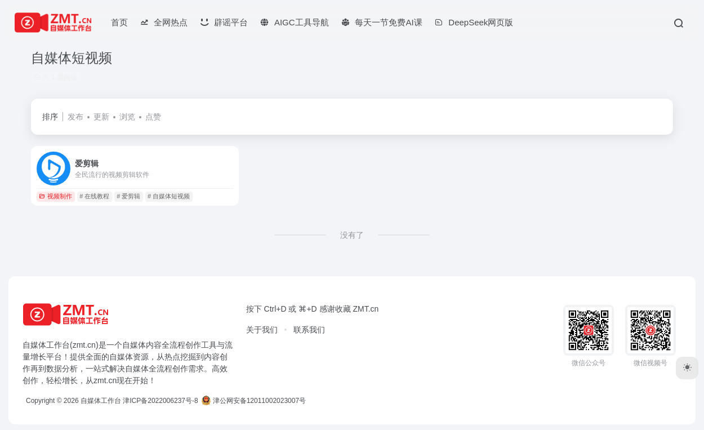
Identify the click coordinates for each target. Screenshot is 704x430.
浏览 (127, 116)
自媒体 (134, 344)
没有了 (352, 235)
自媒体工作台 (101, 401)
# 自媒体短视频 (169, 196)
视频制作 (55, 196)
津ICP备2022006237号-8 (160, 401)
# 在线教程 (94, 196)
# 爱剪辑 (128, 196)
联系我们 (309, 329)
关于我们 (262, 329)
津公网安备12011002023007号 (254, 401)
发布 (75, 116)
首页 (119, 22)
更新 (101, 116)
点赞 (153, 116)
